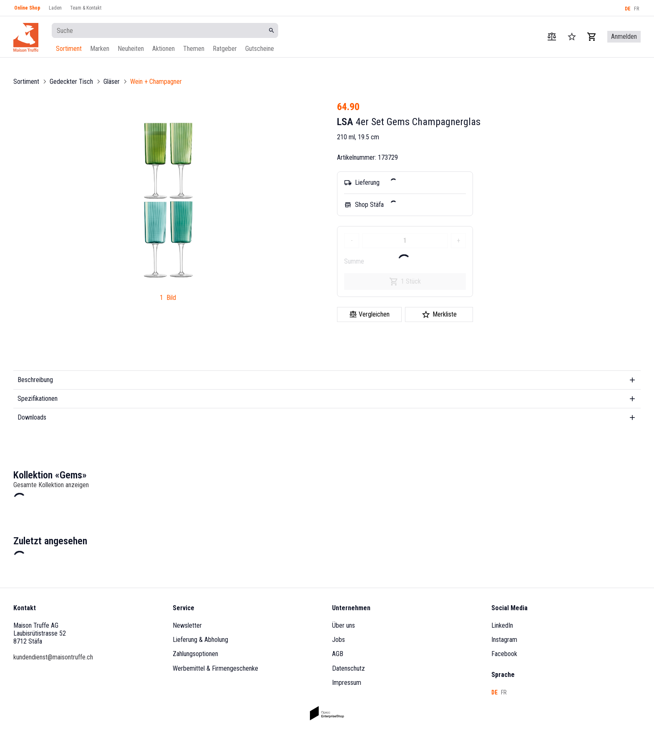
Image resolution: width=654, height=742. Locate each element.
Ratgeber (225, 49)
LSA (345, 122)
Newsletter (187, 625)
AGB (337, 654)
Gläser (111, 82)
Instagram (504, 640)
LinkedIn (502, 625)
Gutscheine (259, 49)
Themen (193, 49)
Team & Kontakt (85, 8)
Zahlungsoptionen (195, 654)
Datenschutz (348, 668)
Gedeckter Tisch (71, 82)
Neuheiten (131, 49)
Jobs (338, 640)
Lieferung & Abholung (200, 640)
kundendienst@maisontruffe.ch (53, 657)
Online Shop (27, 8)
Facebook (504, 654)
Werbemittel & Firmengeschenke (215, 668)
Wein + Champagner (156, 82)
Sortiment (69, 49)
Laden (55, 8)
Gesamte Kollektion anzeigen (51, 485)
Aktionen (163, 49)
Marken (99, 49)
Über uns (343, 625)
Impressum (346, 683)
